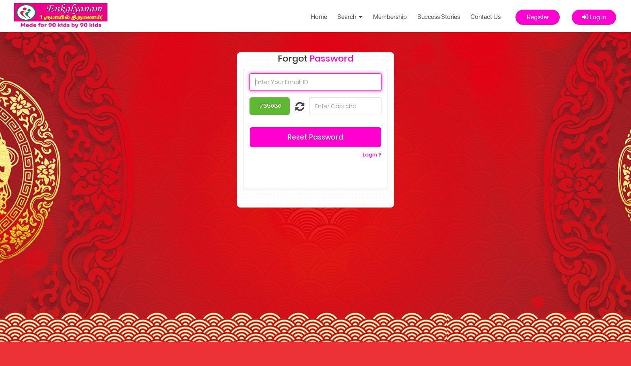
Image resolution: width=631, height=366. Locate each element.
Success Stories (438, 17)
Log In (594, 17)
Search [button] (350, 17)
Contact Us (485, 17)
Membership (390, 17)
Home (319, 17)
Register (538, 17)
